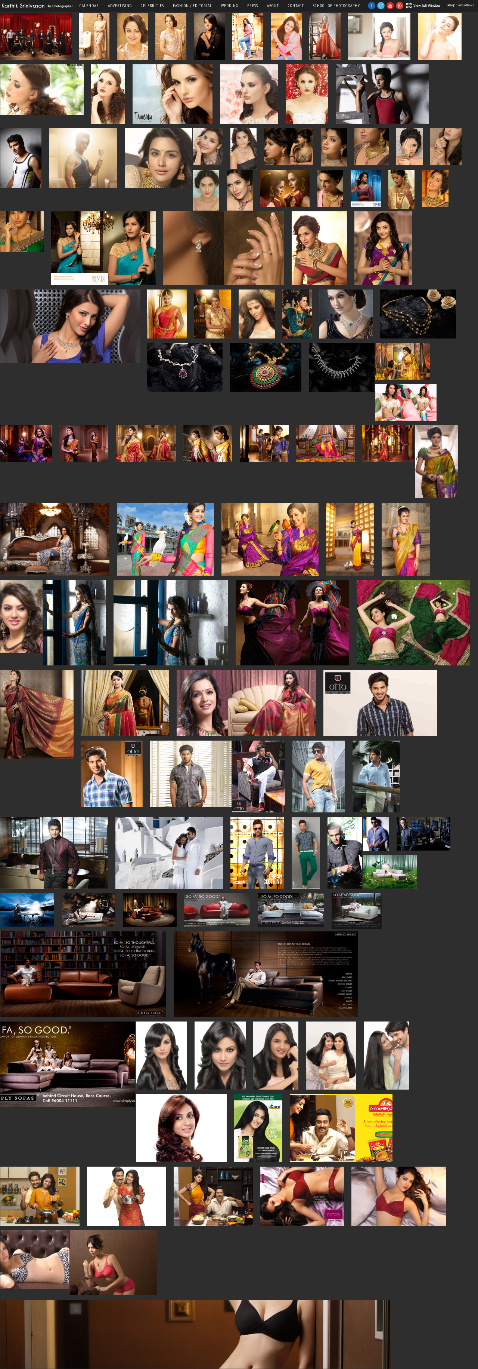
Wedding (229, 5)
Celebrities (152, 5)
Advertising (120, 5)
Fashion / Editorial (192, 5)
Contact (296, 5)
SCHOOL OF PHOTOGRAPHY (336, 5)
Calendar (89, 5)
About (273, 5)
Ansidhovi (466, 5)
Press (252, 5)
